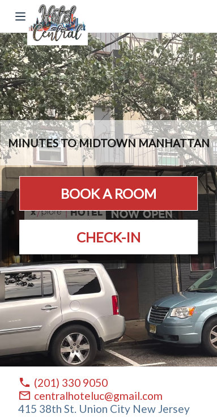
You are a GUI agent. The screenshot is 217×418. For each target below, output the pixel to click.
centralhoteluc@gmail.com (98, 395)
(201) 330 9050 (71, 382)
